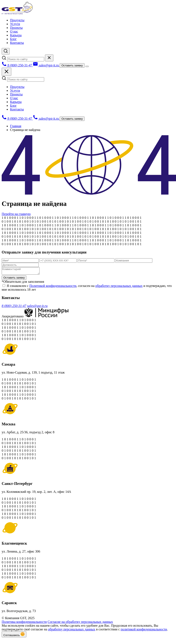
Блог (13, 39)
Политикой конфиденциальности (52, 287)
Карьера (16, 35)
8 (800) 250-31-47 (14, 307)
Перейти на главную (16, 214)
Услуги (15, 24)
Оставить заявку (72, 65)
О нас (14, 31)
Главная (15, 126)
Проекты (16, 27)
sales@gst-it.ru (37, 307)
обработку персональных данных (119, 287)
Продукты (17, 20)
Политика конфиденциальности (24, 623)
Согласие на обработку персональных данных (80, 623)
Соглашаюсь (14, 635)
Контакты (17, 42)
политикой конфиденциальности (144, 630)
